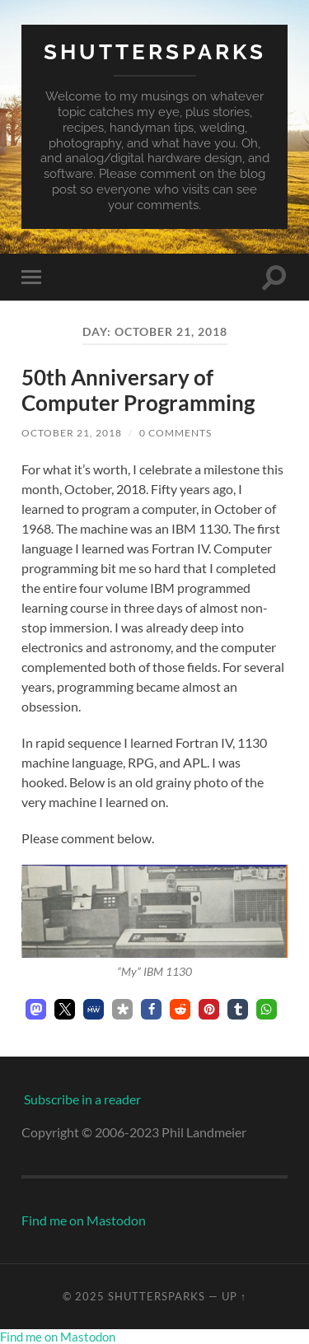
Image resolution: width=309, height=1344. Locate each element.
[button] (36, 1009)
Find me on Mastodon (83, 1220)
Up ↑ (234, 1296)
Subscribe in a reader (82, 1099)
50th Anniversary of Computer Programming (138, 390)
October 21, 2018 (71, 433)
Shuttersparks (155, 51)
